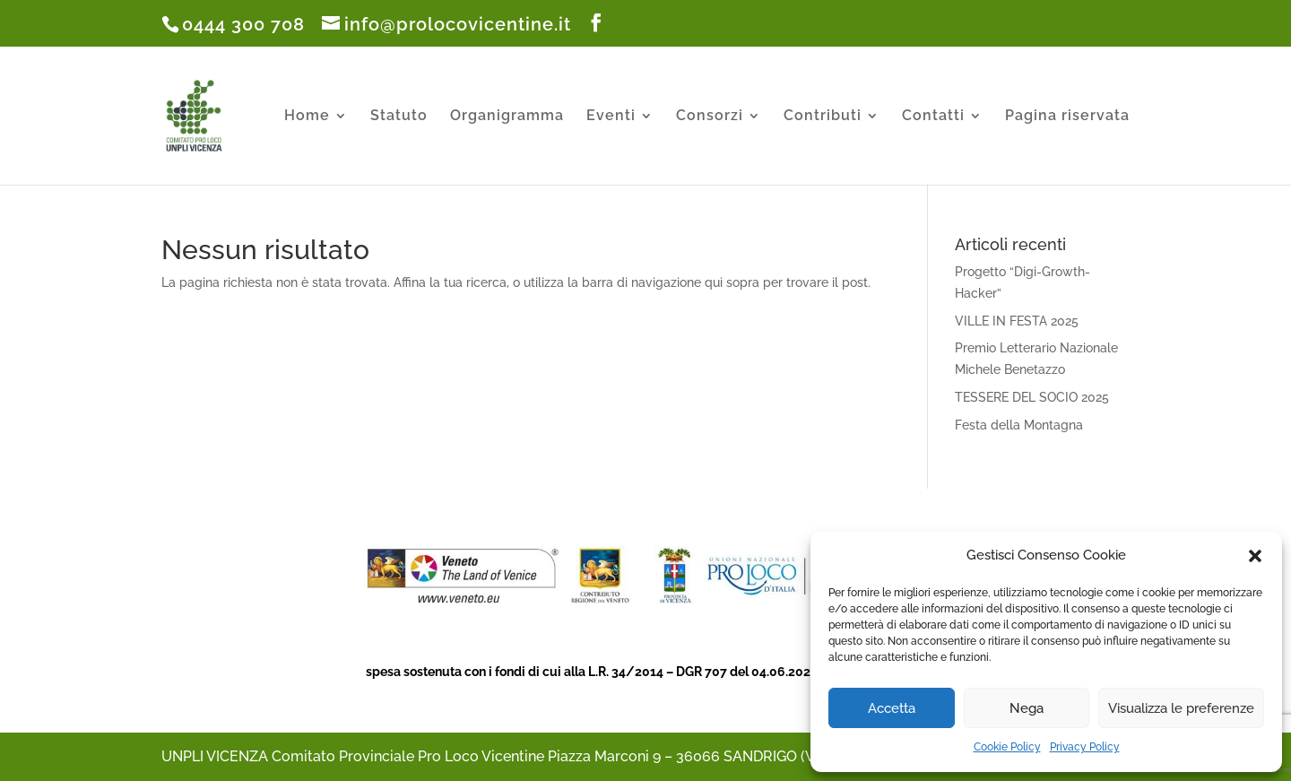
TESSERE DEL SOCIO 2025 (1032, 397)
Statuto (399, 116)
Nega (1026, 708)
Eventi (611, 116)
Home (307, 116)
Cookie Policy (1007, 747)
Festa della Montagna (1019, 425)
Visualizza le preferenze (1181, 708)
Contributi (823, 116)
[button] (1255, 556)
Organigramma (507, 116)
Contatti (933, 116)
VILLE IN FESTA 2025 (1017, 321)
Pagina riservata (1067, 116)
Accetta (891, 708)
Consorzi (709, 116)
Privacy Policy (1085, 747)
